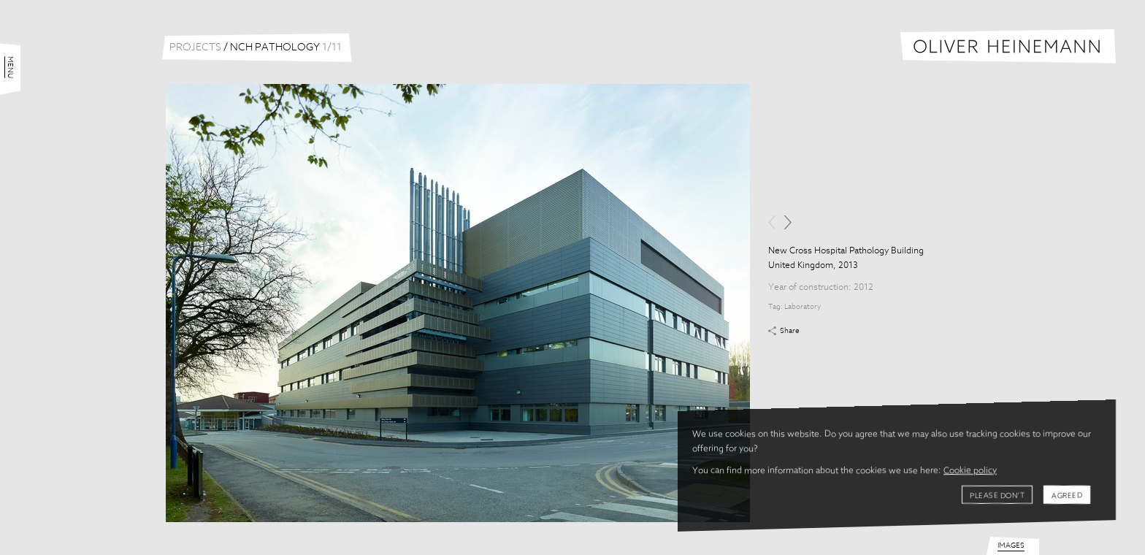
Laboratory (802, 306)
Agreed (1067, 496)
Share (790, 330)
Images (1011, 545)
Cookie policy (970, 471)
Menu (10, 67)
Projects (195, 47)
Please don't (997, 496)
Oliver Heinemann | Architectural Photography (1008, 46)
